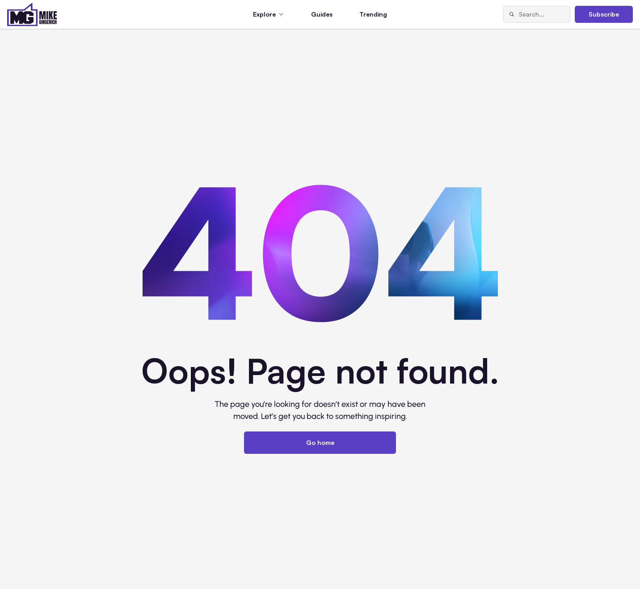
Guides (322, 14)
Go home (320, 442)
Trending (373, 14)
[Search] (511, 14)
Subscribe (604, 14)
